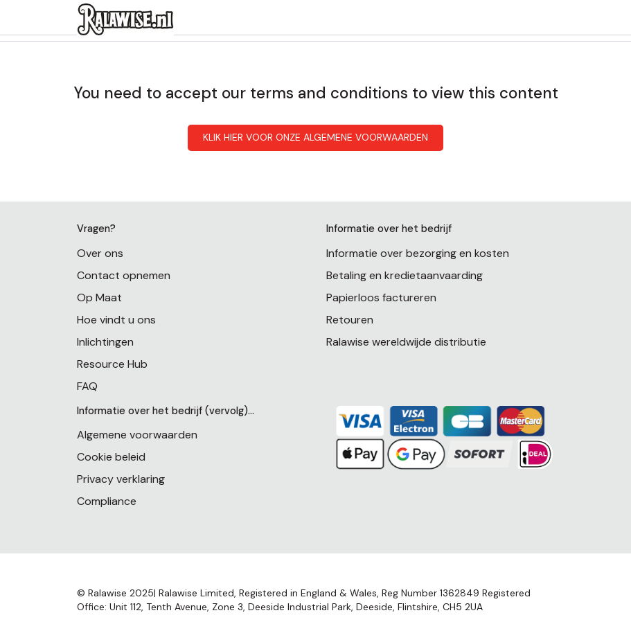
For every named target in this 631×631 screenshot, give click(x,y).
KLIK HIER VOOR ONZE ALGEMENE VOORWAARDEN (315, 137)
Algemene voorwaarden (137, 434)
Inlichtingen (105, 342)
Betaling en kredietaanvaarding (404, 275)
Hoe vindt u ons (116, 319)
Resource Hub (112, 364)
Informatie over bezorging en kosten (417, 253)
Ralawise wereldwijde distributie (406, 342)
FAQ (87, 386)
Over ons (100, 253)
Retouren (349, 319)
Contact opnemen (123, 275)
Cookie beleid (111, 457)
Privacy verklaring (121, 479)
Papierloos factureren (381, 297)
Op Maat (99, 297)
